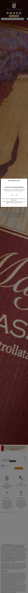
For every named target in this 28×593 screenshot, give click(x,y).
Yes (12, 195)
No (16, 195)
